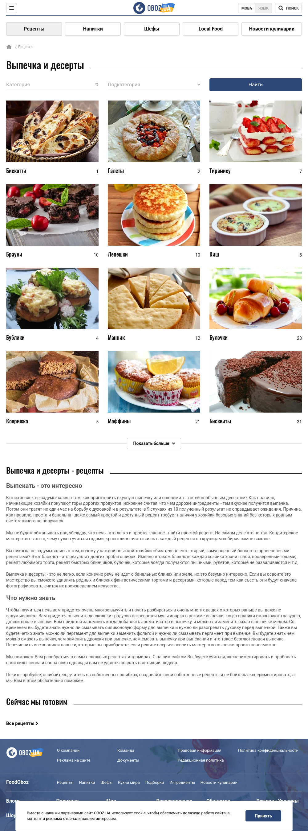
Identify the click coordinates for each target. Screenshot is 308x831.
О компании (68, 750)
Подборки (154, 782)
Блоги (13, 801)
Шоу (11, 815)
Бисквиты (220, 421)
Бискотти (16, 171)
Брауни (14, 254)
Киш (214, 254)
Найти (256, 85)
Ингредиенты (182, 782)
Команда (125, 750)
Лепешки (118, 254)
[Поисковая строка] (288, 8)
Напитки (93, 29)
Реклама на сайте (73, 760)
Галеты (116, 171)
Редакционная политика (201, 760)
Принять (263, 815)
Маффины (119, 421)
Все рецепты (20, 723)
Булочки (218, 338)
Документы (128, 760)
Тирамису (220, 171)
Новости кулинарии (271, 29)
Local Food (211, 29)
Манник (116, 338)
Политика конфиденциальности (268, 750)
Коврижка (17, 421)
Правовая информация (199, 750)
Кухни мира (129, 782)
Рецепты (34, 29)
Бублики (15, 338)
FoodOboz (17, 782)
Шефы (151, 29)
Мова (246, 8)
